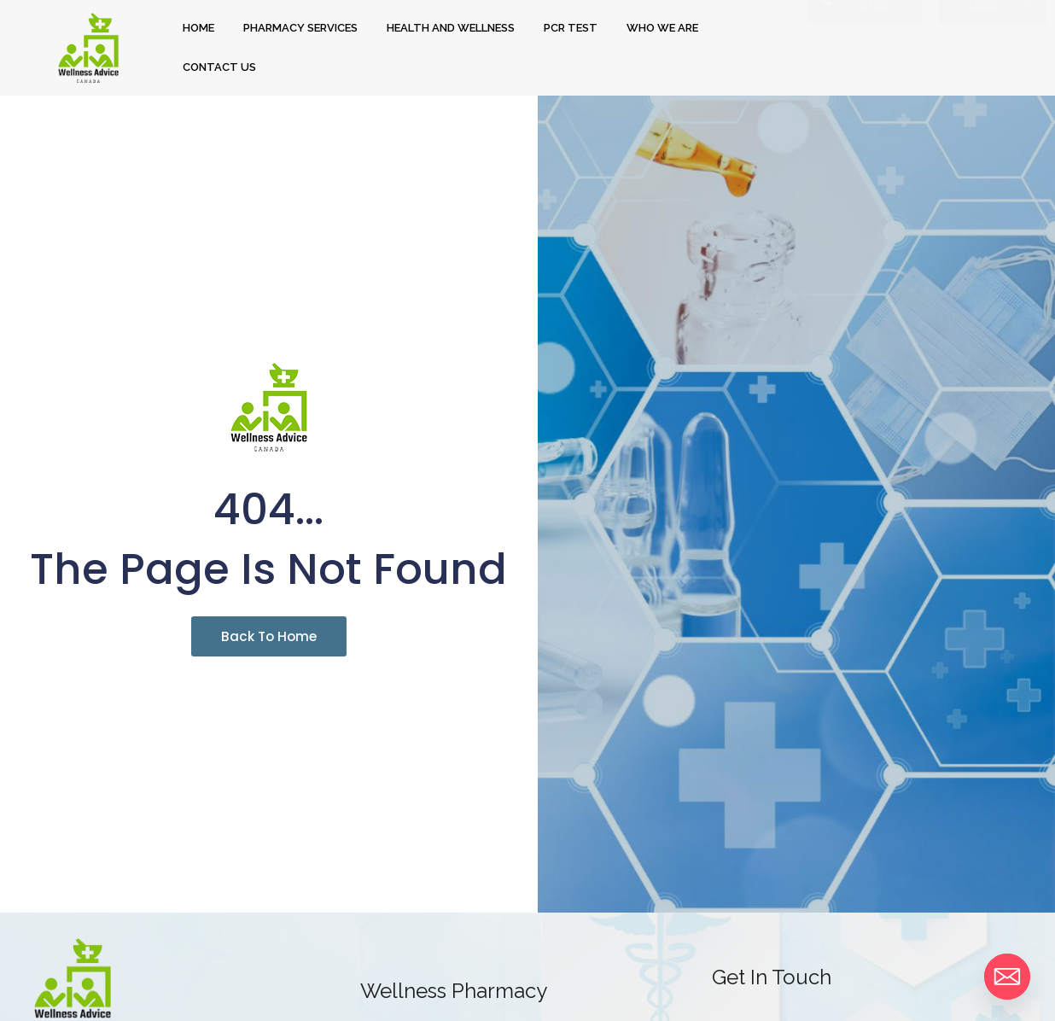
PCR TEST (570, 27)
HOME (198, 27)
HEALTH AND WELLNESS (451, 27)
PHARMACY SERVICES (300, 27)
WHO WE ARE (662, 27)
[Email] (1007, 977)
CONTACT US (219, 67)
